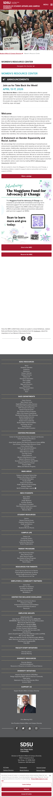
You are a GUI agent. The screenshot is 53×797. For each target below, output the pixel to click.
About (26, 365)
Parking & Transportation (26, 388)
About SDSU (26, 497)
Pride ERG (26, 643)
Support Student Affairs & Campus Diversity (26, 691)
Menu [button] (45, 5)
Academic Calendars (26, 367)
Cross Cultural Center (27, 446)
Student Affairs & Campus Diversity (11, 53)
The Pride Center (27, 453)
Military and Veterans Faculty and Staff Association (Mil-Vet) (26, 637)
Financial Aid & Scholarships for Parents (26, 572)
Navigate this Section (26, 66)
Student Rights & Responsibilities (26, 422)
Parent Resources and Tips (26, 576)
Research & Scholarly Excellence (26, 606)
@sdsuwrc (37, 331)
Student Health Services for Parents (26, 574)
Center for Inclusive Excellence (26, 439)
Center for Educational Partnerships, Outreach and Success (26, 437)
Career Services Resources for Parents (26, 570)
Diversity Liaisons (27, 652)
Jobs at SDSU (26, 382)
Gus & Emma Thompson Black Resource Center (27, 444)
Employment (23, 767)
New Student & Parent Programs (26, 411)
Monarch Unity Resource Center (27, 457)
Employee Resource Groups (26, 463)
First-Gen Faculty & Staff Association (26, 628)
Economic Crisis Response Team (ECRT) (26, 461)
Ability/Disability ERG (26, 617)
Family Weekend (26, 500)
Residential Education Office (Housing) (27, 415)
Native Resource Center (27, 452)
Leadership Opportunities (26, 542)
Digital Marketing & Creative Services (26, 404)
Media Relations (24, 770)
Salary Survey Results (26, 590)
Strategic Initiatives (26, 486)
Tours (26, 391)
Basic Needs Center (26, 402)
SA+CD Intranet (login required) (25, 488)
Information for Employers (26, 586)
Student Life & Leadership (26, 421)
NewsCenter (26, 386)
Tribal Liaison (26, 678)
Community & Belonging (26, 479)
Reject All (26, 789)
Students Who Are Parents (26, 528)
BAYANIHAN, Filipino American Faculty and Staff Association (26, 621)
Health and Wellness (26, 524)
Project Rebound (27, 455)
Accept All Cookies (26, 794)
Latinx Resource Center (27, 450)
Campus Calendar (26, 373)
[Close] (50, 776)
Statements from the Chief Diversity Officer (26, 680)
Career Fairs (26, 585)
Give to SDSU (26, 380)
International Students (26, 540)
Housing (26, 526)
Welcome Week (26, 510)
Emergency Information (26, 378)
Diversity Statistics (26, 662)
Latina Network (26, 632)
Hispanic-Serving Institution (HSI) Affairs (26, 674)
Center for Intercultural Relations (27, 448)
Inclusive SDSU (26, 464)
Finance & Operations (26, 482)
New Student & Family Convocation (26, 506)
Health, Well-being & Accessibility (26, 484)
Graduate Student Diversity (26, 522)
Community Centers (26, 538)
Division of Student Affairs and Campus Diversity (21, 7)
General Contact (41, 767)
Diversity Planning (26, 653)
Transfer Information (26, 508)
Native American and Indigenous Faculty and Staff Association (26, 639)
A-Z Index (6, 767)
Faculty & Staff (26, 481)
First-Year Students (26, 502)
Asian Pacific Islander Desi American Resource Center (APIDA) (27, 442)
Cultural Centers (26, 440)
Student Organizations (26, 544)
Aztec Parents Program (26, 556)
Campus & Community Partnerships (26, 475)
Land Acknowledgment (26, 664)
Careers (26, 518)
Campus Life (26, 377)
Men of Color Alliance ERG (26, 635)
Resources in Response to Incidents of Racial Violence (26, 666)
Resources (26, 608)
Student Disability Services (26, 417)
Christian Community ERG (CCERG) (26, 626)
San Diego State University (13, 3)
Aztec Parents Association (26, 552)
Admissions (26, 371)
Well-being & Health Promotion (26, 428)
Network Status (40, 770)
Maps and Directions (26, 384)
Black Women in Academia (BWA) (26, 624)
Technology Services (27, 424)
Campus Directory (26, 375)
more (18, 103)
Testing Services (26, 426)
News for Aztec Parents (26, 560)
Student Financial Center (26, 409)
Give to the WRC (26, 247)
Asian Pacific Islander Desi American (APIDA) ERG (26, 619)
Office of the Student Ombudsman (26, 413)
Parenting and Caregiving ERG (26, 641)
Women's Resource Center (17, 61)
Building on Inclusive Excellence (26, 601)
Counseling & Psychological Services (26, 406)
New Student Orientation (26, 504)
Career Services (26, 400)
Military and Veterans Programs (26, 466)
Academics (26, 369)
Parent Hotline (26, 562)
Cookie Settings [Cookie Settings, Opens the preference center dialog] (26, 784)
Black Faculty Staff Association (26, 622)
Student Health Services (26, 419)
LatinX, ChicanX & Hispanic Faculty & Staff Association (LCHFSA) (26, 634)
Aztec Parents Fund (26, 554)
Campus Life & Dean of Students (26, 477)
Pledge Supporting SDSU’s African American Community (26, 676)
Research (26, 390)
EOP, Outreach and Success (26, 408)
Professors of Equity (26, 603)
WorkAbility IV (26, 592)
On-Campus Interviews (26, 588)
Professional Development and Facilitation (26, 604)
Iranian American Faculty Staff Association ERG (26, 630)
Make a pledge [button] (26, 176)
